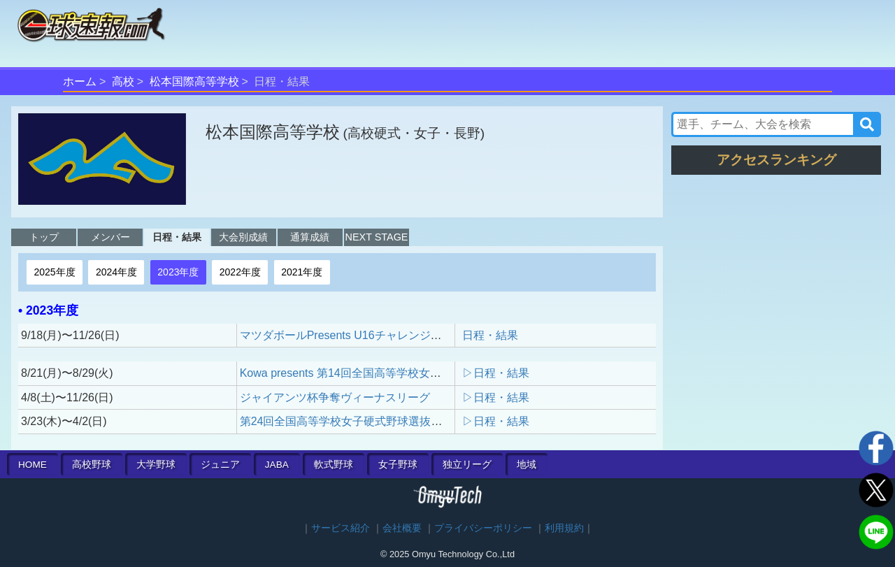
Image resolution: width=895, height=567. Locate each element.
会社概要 (402, 528)
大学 (156, 464)
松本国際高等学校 (194, 81)
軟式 (333, 464)
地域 (526, 464)
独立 (467, 464)
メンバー (110, 237)
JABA (277, 464)
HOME (32, 464)
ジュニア (220, 464)
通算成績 (309, 237)
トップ (44, 237)
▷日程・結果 (495, 373)
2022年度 (240, 272)
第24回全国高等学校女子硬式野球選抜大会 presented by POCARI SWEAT (425, 421)
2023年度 (178, 272)
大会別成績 (243, 237)
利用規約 (564, 528)
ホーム (79, 81)
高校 (123, 81)
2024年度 (116, 272)
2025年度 (54, 272)
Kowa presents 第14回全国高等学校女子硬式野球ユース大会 (391, 373)
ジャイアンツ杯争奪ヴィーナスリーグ (335, 397)
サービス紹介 (340, 528)
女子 (397, 464)
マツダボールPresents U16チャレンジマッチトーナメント (385, 335)
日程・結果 (176, 237)
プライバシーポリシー (483, 528)
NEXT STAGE (376, 237)
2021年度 (301, 272)
